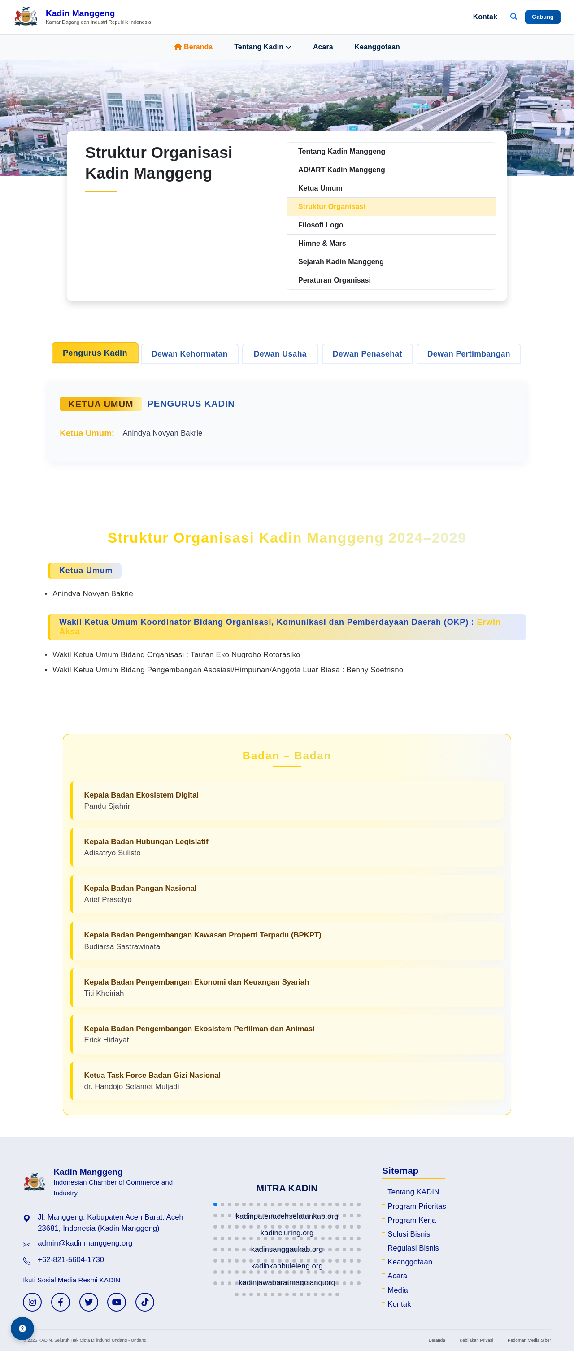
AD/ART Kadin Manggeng (341, 170)
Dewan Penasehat (367, 353)
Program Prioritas (416, 1206)
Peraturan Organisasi (334, 280)
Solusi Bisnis (408, 1234)
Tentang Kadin (262, 47)
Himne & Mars (322, 243)
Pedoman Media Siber (529, 1340)
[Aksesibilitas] (22, 1328)
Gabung (542, 16)
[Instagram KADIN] (32, 1302)
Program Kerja (411, 1220)
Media (397, 1290)
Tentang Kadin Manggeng (341, 151)
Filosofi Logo (320, 225)
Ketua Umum (320, 188)
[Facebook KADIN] (60, 1302)
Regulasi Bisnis (413, 1248)
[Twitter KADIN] (88, 1302)
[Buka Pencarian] (514, 17)
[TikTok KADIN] (144, 1302)
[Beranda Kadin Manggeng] (82, 17)
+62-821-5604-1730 (71, 1259)
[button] (215, 1204)
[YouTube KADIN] (116, 1302)
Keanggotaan (377, 47)
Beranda (193, 47)
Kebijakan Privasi (476, 1340)
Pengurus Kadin (95, 352)
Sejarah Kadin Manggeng (341, 262)
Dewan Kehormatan (190, 353)
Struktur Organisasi (331, 206)
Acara (323, 47)
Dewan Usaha (280, 353)
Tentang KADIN (413, 1192)
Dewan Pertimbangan (468, 353)
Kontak (485, 17)
